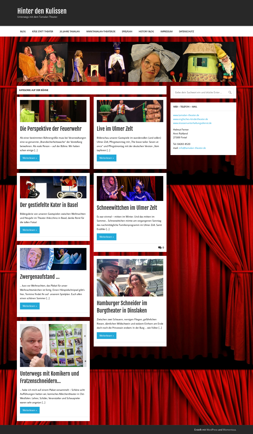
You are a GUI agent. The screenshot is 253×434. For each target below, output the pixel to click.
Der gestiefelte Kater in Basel (49, 205)
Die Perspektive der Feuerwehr (51, 129)
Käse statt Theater (42, 31)
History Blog (146, 31)
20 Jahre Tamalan (70, 31)
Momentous (229, 429)
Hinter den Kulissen (42, 11)
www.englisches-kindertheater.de (190, 119)
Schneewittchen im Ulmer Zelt (127, 208)
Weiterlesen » (30, 157)
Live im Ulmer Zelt (115, 129)
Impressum (166, 31)
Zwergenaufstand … (40, 277)
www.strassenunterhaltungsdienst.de (192, 123)
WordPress (211, 429)
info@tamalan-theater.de (192, 147)
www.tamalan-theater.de (100, 31)
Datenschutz (186, 31)
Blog (23, 31)
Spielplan (127, 31)
